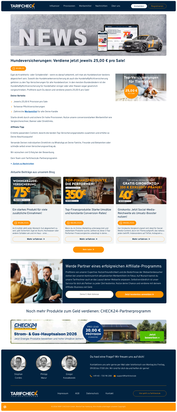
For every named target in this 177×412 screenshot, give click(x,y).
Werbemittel (85, 6)
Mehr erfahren (36, 239)
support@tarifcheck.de (125, 376)
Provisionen (69, 6)
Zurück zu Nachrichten (22, 164)
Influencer (54, 6)
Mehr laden (88, 250)
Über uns (115, 6)
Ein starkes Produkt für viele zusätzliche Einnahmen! (30, 211)
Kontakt (109, 393)
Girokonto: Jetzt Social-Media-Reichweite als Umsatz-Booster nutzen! (137, 213)
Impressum (62, 393)
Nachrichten (101, 6)
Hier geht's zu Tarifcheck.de (149, 393)
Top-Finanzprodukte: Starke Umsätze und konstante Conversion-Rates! (88, 211)
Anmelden (139, 6)
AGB (77, 393)
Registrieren (157, 6)
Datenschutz (92, 393)
